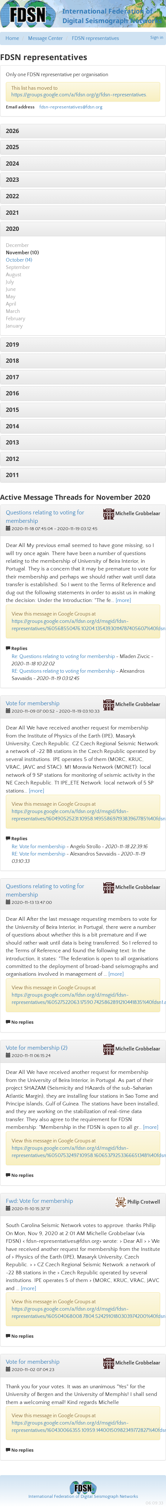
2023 (12, 180)
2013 (12, 442)
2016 (12, 393)
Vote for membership (32, 703)
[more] (123, 600)
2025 (12, 147)
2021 (12, 212)
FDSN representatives (95, 38)
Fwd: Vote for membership (39, 1201)
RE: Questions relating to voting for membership (63, 671)
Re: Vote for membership (38, 847)
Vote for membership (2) (36, 1048)
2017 (12, 377)
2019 (12, 344)
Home (12, 38)
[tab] (83, 131)
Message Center (45, 38)
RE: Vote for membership (38, 854)
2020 (12, 229)
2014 (12, 426)
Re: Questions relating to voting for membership (63, 657)
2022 (12, 196)
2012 (12, 459)
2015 (12, 410)
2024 (12, 163)
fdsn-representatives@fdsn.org (71, 107)
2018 (12, 361)
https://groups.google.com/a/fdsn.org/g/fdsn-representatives (78, 95)
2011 (12, 475)
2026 (12, 131)
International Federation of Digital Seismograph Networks (83, 1496)
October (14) (19, 260)
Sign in (156, 37)
